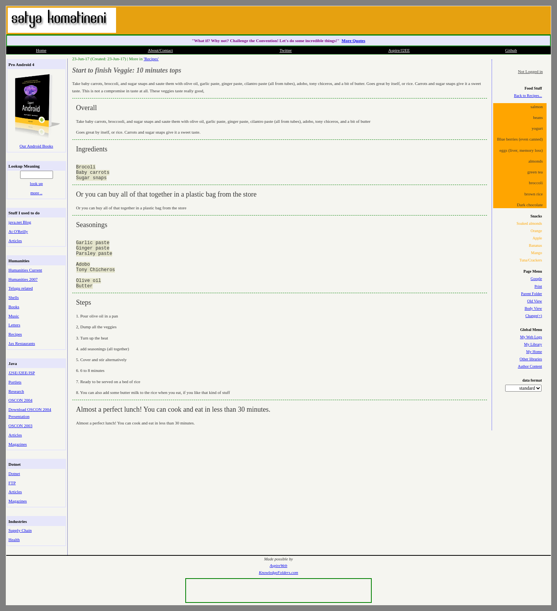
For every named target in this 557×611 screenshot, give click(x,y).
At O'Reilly (18, 231)
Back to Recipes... (528, 95)
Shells (14, 297)
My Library (533, 344)
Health (14, 539)
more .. (37, 192)
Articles (15, 240)
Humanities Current (25, 270)
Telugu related (21, 288)
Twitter (286, 50)
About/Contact (160, 50)
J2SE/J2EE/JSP (22, 372)
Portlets (15, 382)
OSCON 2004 (20, 400)
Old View (534, 301)
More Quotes (353, 40)
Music (14, 316)
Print (538, 286)
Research (16, 391)
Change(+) (533, 316)
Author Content (530, 366)
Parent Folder (531, 294)
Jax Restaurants (22, 343)
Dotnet (14, 473)
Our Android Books (36, 146)
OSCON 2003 (20, 425)
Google (536, 279)
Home (41, 50)
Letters (15, 324)
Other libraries (530, 359)
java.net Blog (20, 222)
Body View (533, 308)
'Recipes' (151, 58)
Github (511, 50)
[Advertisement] (457, 19)
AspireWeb (278, 565)
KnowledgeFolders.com (278, 572)
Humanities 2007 (23, 279)
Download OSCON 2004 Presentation (30, 413)
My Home (534, 352)
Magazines (18, 444)
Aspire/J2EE (399, 50)
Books (14, 306)
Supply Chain (20, 530)
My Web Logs (531, 337)
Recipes (15, 334)
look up (36, 183)
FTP (12, 482)
